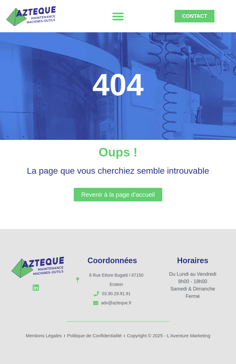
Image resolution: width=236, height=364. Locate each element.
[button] (118, 16)
